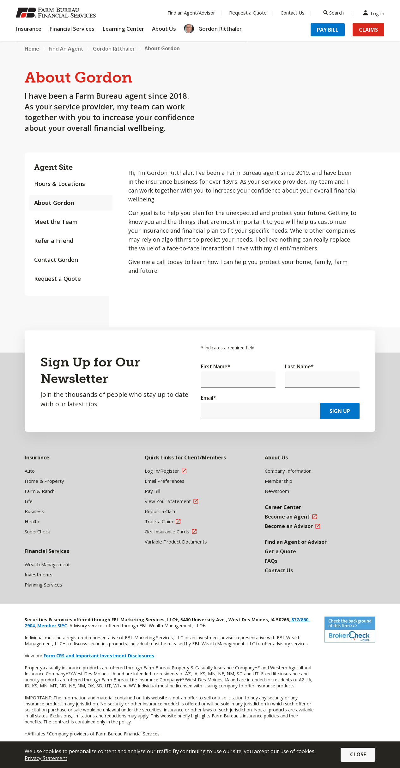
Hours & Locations (59, 183)
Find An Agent (66, 48)
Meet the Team (56, 221)
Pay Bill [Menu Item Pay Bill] (327, 29)
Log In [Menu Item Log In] (375, 13)
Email (208, 397)
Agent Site (53, 167)
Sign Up (340, 411)
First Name (215, 366)
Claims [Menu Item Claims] (368, 29)
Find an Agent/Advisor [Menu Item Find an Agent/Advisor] (191, 12)
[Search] (333, 12)
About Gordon (54, 202)
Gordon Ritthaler (114, 48)
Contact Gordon (56, 259)
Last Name (299, 366)
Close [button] (358, 754)
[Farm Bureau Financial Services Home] (57, 13)
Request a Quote (57, 278)
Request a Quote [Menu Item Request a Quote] (248, 12)
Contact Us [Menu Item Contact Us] (293, 12)
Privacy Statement (46, 758)
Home (32, 48)
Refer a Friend (53, 240)
